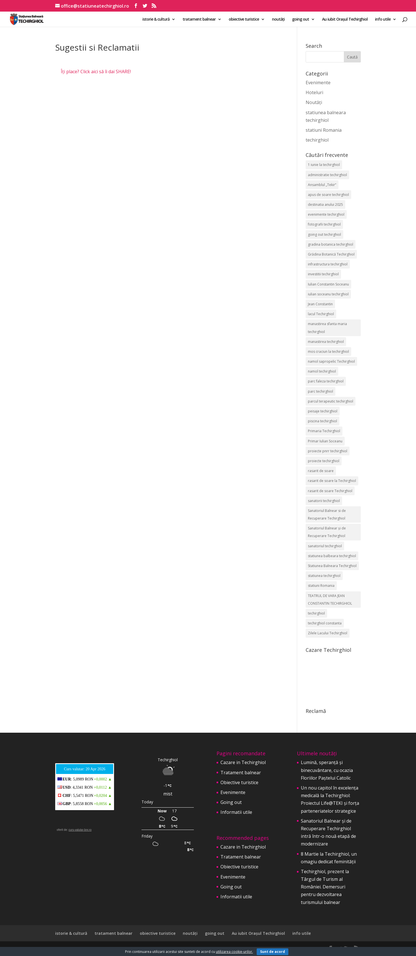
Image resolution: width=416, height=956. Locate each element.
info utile (383, 19)
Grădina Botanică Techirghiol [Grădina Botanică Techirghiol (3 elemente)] (331, 254)
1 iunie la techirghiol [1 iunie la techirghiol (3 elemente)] (324, 164)
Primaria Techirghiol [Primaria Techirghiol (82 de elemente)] (324, 431)
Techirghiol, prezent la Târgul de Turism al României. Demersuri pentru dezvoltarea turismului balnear (325, 886)
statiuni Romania (324, 130)
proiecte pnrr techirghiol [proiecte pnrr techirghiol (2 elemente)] (327, 451)
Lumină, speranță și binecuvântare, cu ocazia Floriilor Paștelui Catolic (327, 770)
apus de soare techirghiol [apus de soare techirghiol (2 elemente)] (328, 194)
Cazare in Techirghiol (243, 762)
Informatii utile (236, 812)
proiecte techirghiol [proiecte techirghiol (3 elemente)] (323, 460)
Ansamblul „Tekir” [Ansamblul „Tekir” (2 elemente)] (322, 184)
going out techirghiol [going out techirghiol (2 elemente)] (324, 234)
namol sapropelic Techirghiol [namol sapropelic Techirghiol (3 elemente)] (331, 361)
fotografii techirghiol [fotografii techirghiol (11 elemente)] (324, 224)
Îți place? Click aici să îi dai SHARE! (96, 71)
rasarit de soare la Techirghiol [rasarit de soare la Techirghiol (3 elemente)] (332, 480)
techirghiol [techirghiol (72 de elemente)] (316, 613)
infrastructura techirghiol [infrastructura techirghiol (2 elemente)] (328, 264)
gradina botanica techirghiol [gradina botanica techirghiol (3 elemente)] (330, 244)
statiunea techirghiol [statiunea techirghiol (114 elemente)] (324, 575)
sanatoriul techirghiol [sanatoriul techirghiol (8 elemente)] (325, 546)
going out (300, 19)
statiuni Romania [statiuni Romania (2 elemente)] (321, 585)
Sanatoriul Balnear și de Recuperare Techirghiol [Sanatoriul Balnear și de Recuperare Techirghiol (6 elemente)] (327, 532)
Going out (231, 802)
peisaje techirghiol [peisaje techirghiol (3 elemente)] (322, 411)
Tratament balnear (240, 772)
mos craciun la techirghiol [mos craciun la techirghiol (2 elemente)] (328, 351)
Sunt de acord (272, 951)
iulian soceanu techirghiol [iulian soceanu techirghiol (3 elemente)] (328, 294)
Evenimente (318, 82)
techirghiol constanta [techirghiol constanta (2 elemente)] (325, 623)
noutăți (278, 19)
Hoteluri (314, 92)
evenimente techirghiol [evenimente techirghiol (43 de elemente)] (326, 214)
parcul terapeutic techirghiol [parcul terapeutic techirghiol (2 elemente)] (330, 401)
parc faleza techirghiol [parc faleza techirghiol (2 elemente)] (326, 381)
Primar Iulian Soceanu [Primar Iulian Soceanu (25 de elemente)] (325, 441)
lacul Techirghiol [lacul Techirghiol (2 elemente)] (321, 314)
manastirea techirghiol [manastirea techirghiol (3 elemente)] (326, 341)
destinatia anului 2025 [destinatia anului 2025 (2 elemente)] (325, 204)
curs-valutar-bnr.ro (79, 829)
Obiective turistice (239, 782)
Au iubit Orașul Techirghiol (345, 19)
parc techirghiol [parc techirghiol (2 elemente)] (320, 391)
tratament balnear (199, 19)
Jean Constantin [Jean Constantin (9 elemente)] (320, 304)
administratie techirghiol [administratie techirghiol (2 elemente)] (327, 174)
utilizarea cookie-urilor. (234, 951)
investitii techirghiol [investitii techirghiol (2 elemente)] (323, 274)
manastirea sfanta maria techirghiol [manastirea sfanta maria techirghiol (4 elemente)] (327, 327)
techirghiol (317, 140)
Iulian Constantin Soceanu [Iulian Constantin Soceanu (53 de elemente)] (328, 284)
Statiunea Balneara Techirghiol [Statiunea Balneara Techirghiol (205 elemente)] (332, 565)
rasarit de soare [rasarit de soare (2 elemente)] (321, 470)
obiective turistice (244, 19)
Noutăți (314, 102)
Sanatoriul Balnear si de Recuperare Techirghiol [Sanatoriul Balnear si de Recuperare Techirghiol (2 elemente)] (327, 514)
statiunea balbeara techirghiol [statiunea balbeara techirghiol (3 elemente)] (332, 555)
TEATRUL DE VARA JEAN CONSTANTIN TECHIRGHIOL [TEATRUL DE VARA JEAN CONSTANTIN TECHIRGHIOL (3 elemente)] (330, 599)
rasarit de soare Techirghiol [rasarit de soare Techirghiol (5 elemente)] (330, 490)
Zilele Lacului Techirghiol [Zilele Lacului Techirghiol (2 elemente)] (327, 633)
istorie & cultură (156, 19)
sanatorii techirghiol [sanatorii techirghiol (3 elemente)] (324, 500)
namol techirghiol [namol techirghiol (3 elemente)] (322, 371)
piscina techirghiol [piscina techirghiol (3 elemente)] (322, 421)
